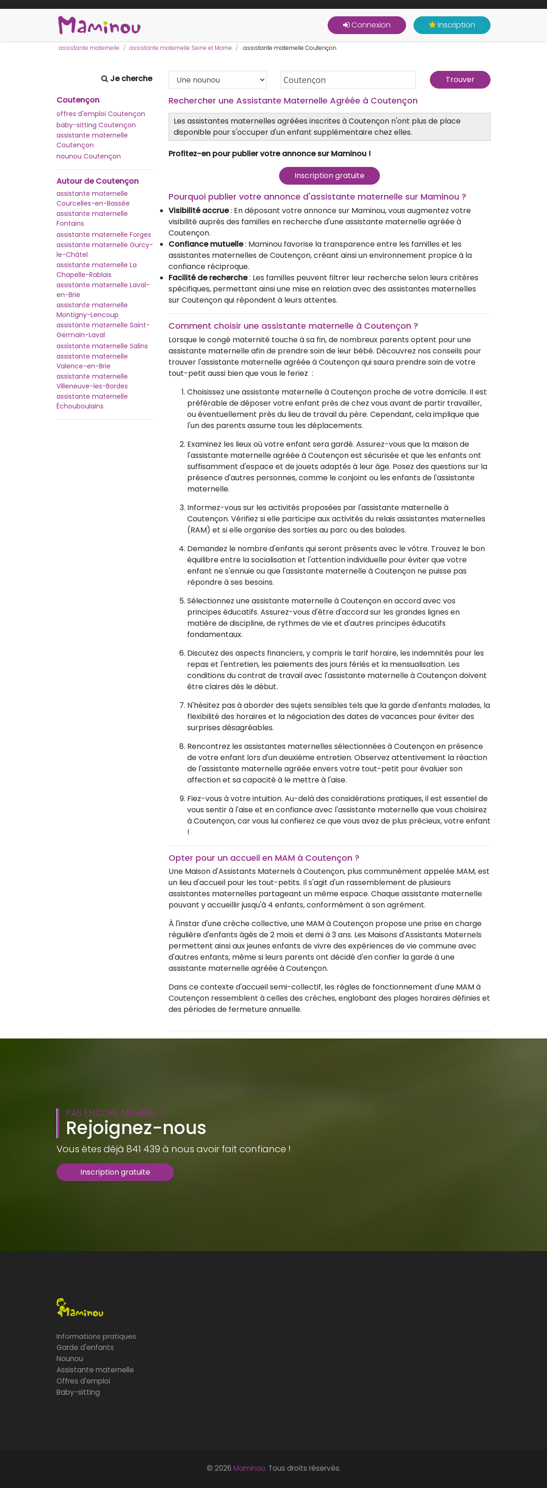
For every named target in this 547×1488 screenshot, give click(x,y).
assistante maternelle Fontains (92, 218)
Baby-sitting (78, 1392)
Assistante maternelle (95, 1370)
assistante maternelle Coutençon (92, 140)
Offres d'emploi (83, 1381)
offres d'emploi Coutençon (100, 113)
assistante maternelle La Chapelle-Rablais (96, 269)
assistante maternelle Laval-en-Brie (103, 289)
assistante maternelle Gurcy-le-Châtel (104, 249)
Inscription (452, 25)
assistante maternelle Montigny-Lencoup (92, 309)
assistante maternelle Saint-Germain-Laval (103, 329)
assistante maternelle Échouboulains (92, 401)
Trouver (460, 79)
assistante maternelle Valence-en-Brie (92, 361)
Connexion (367, 25)
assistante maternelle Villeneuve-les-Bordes (92, 381)
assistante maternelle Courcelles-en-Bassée (93, 198)
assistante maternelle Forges (103, 234)
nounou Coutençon (88, 156)
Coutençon (77, 100)
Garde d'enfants (85, 1347)
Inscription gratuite (330, 175)
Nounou (69, 1358)
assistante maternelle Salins (102, 346)
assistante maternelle (89, 48)
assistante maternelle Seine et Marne (180, 48)
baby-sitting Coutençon (96, 125)
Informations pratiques (96, 1336)
